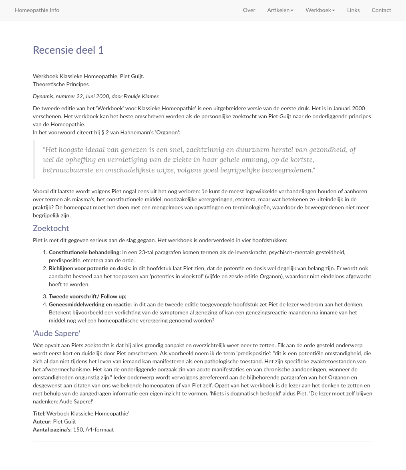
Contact (381, 9)
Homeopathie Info (37, 9)
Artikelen (280, 9)
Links (353, 9)
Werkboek (320, 9)
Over (249, 9)
